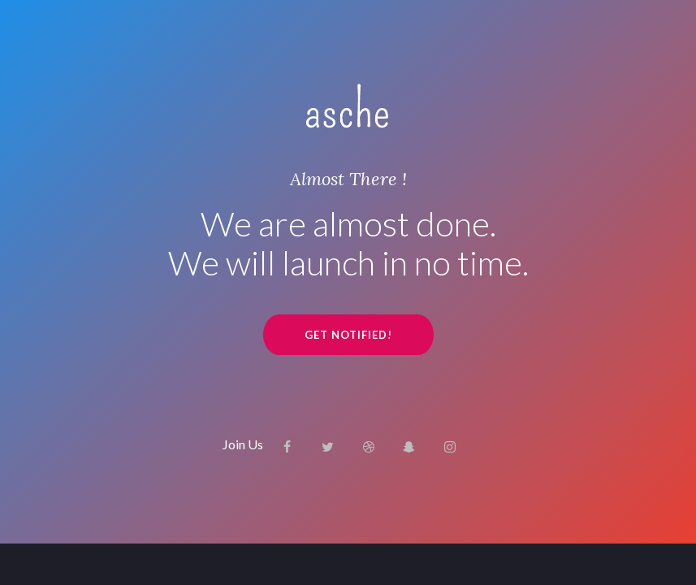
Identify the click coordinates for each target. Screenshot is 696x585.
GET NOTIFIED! (348, 334)
